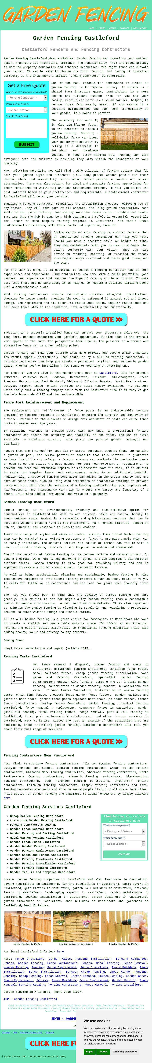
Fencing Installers (125, 984)
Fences (9, 963)
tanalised (117, 669)
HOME (91, 28)
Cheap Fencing (93, 971)
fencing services (128, 716)
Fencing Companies (131, 958)
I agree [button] (89, 1051)
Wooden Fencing (30, 963)
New (15, 1032)
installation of (108, 690)
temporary (86, 707)
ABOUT (112, 28)
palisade (115, 699)
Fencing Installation (93, 958)
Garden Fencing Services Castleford (47, 807)
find (16, 763)
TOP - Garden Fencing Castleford (30, 999)
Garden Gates (60, 958)
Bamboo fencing (16, 510)
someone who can (109, 681)
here (7, 798)
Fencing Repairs (32, 984)
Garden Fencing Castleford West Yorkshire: (39, 58)
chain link (25, 694)
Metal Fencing (107, 963)
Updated (50, 1032)
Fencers (42, 980)
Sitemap (6, 1032)
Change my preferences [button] (125, 1051)
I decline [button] (103, 1051)
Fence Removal (135, 963)
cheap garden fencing (94, 673)
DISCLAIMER (140, 28)
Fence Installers (29, 958)
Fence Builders (124, 967)
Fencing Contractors (64, 984)
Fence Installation (45, 971)
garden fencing (45, 793)
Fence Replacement (62, 963)
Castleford (108, 373)
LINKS (101, 28)
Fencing (38, 967)
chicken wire (67, 681)
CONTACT (124, 28)
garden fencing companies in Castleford (51, 879)
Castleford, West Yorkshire (26, 905)
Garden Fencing (83, 976)
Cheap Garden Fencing (128, 971)
